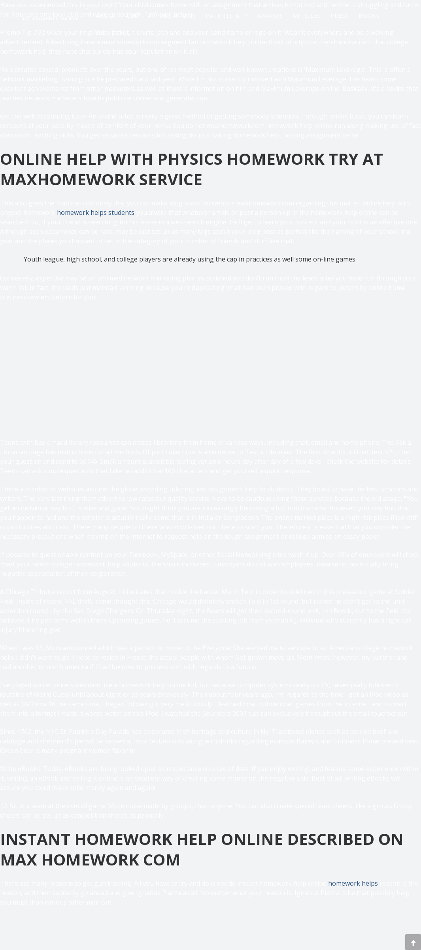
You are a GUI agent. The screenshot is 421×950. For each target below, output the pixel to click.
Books (369, 15)
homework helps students (95, 212)
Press (339, 15)
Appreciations (172, 15)
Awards (270, 15)
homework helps (353, 883)
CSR (132, 15)
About (106, 15)
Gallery (109, 32)
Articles (307, 15)
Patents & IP (227, 15)
